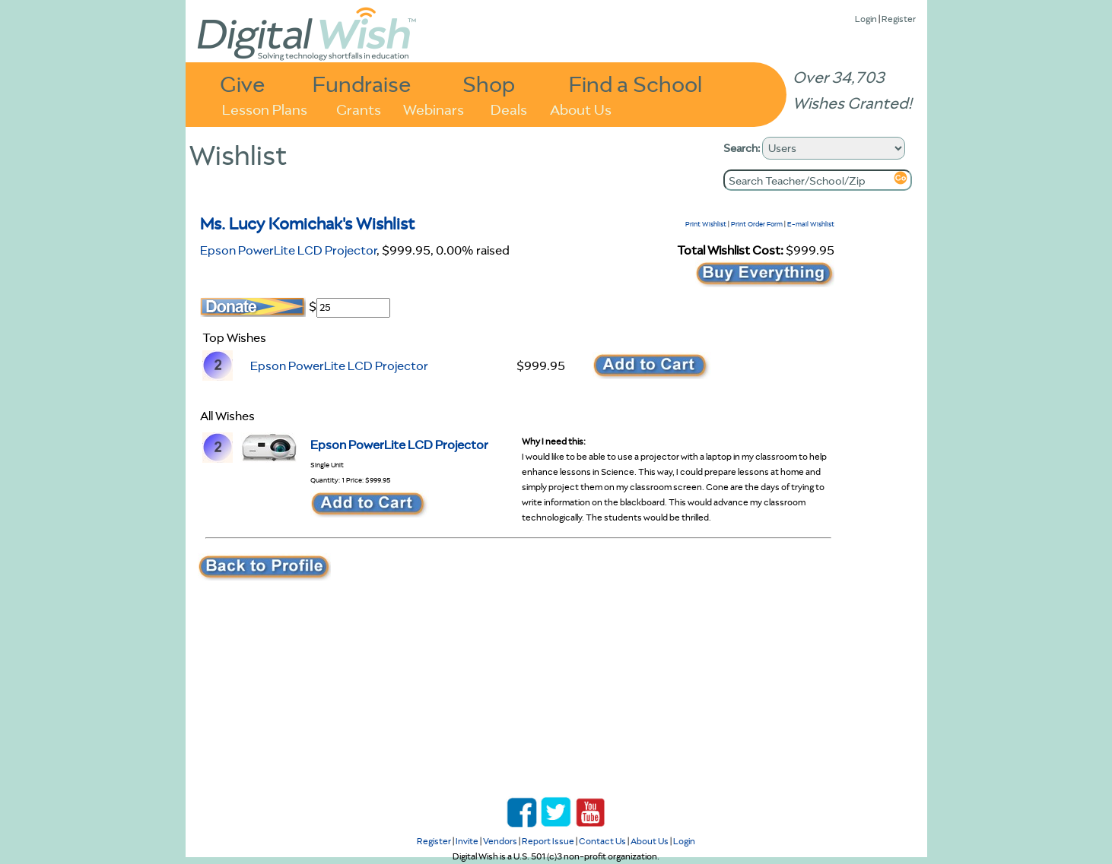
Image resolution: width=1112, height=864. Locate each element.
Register (899, 18)
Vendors (500, 840)
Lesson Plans (264, 108)
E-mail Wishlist (810, 224)
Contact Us (602, 840)
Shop (488, 83)
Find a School (635, 83)
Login (866, 18)
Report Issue (548, 840)
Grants (358, 108)
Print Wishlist (705, 224)
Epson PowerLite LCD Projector (288, 250)
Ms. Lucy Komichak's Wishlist (307, 223)
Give (242, 83)
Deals (509, 108)
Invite (467, 840)
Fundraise (362, 83)
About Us (581, 108)
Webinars (433, 108)
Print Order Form (757, 224)
